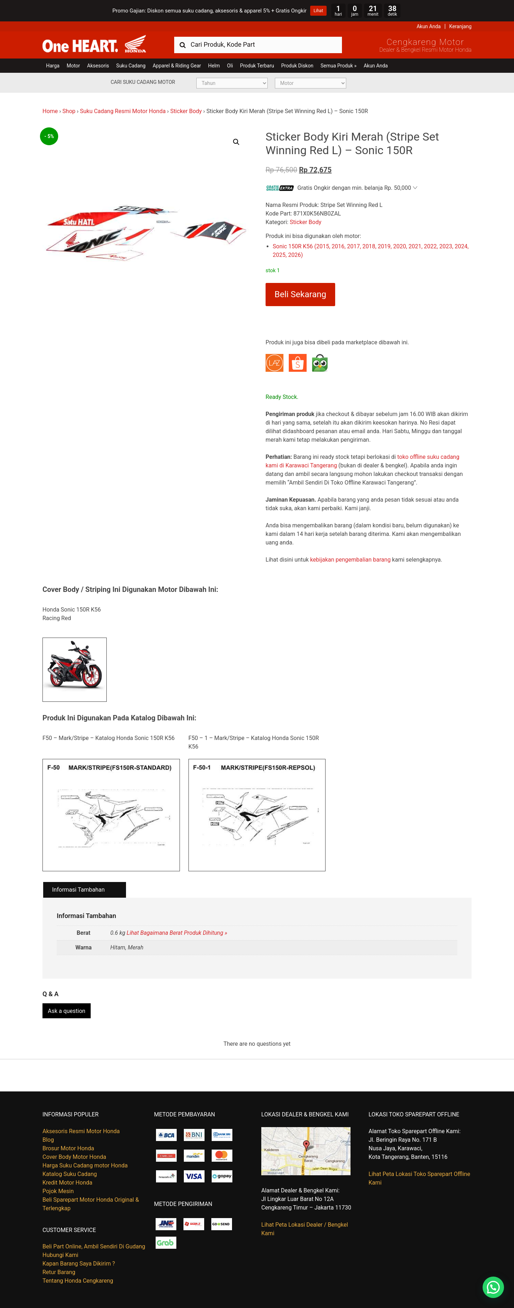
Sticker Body (186, 111)
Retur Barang (58, 1272)
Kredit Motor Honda (67, 1182)
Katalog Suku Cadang (69, 1174)
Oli (230, 66)
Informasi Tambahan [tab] (78, 889)
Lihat (318, 10)
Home (50, 111)
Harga (53, 66)
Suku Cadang (131, 66)
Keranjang (460, 26)
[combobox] (258, 44)
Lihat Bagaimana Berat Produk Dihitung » (177, 932)
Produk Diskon (297, 66)
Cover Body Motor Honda (74, 1157)
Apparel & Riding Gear (177, 66)
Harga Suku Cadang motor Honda (85, 1165)
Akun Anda (429, 26)
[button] (236, 142)
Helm (214, 66)
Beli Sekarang (300, 294)
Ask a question (66, 1011)
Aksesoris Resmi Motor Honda (81, 1131)
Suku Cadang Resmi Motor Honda (123, 111)
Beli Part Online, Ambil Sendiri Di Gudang (93, 1246)
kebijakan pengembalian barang (350, 559)
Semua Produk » (339, 66)
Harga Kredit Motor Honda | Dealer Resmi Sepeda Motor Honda (94, 44)
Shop (68, 111)
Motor (73, 66)
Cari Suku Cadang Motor (143, 82)
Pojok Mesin (58, 1191)
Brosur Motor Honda (68, 1148)
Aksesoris (98, 66)
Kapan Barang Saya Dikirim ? (78, 1263)
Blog (48, 1139)
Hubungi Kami (60, 1255)
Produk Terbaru (257, 66)
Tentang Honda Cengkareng (77, 1280)
